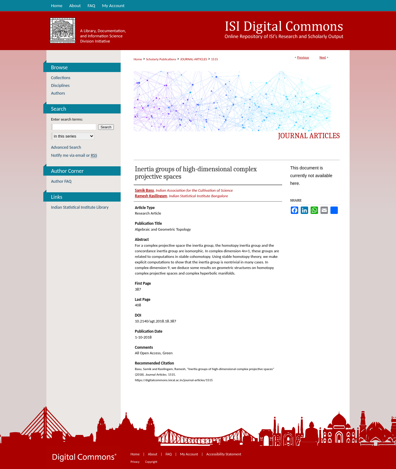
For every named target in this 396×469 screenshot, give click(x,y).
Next (323, 57)
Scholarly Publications (161, 59)
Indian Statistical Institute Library (80, 207)
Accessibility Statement (223, 454)
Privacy (135, 462)
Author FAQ (61, 181)
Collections (60, 77)
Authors (58, 93)
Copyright (151, 462)
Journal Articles (309, 135)
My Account (189, 454)
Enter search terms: (67, 119)
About (153, 454)
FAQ (169, 454)
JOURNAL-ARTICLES (193, 59)
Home (138, 59)
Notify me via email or (74, 155)
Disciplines (60, 85)
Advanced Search (66, 147)
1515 (214, 59)
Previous (303, 57)
